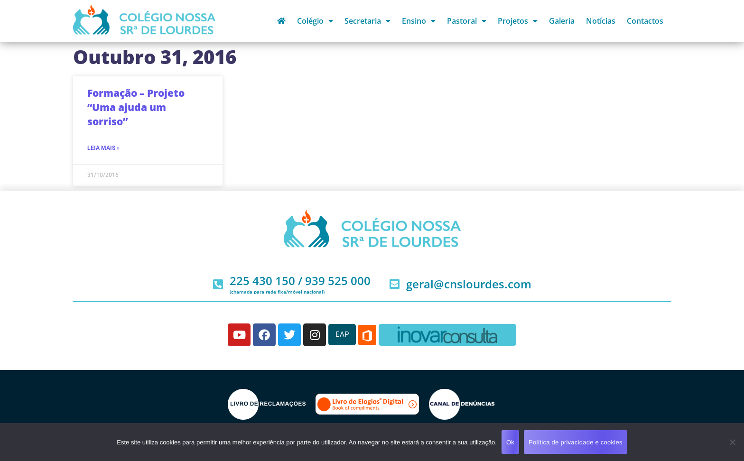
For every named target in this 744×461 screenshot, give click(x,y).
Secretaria (367, 20)
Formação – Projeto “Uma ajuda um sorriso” (136, 107)
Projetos (518, 20)
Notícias (600, 21)
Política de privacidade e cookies (576, 442)
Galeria (562, 21)
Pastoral (466, 20)
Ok (510, 442)
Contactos (645, 21)
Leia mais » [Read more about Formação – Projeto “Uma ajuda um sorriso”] (103, 148)
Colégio (315, 20)
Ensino (419, 20)
